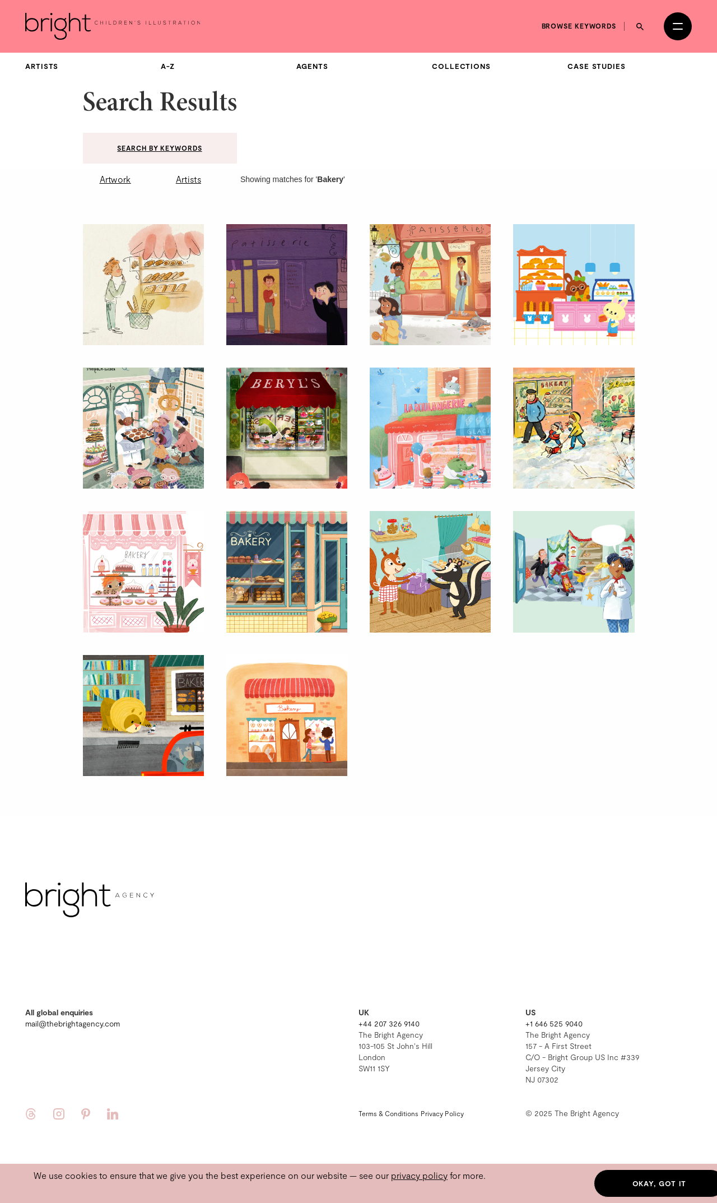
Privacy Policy (442, 1113)
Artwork (115, 179)
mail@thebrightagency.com (72, 1023)
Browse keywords (579, 26)
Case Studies (596, 66)
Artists (41, 66)
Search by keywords (159, 148)
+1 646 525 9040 (554, 1023)
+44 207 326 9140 (389, 1023)
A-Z (168, 66)
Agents (312, 66)
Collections (461, 66)
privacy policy (419, 1175)
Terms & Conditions (388, 1113)
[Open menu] (678, 26)
